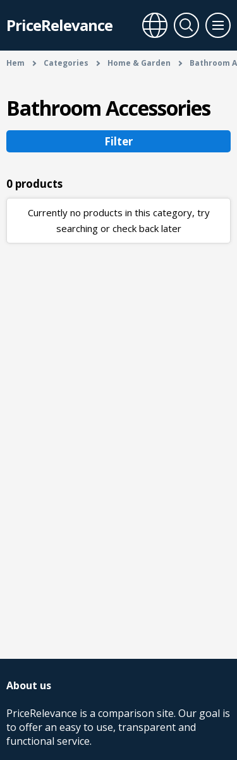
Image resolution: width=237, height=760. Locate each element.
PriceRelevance (59, 25)
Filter (118, 141)
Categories (66, 63)
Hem (15, 63)
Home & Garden (139, 63)
